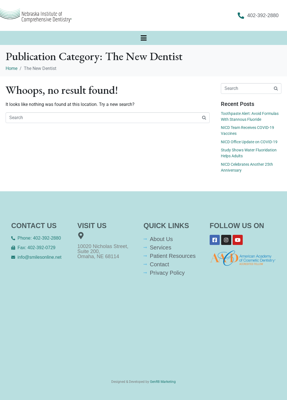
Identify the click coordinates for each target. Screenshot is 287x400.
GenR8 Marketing (163, 382)
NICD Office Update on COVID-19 (249, 142)
